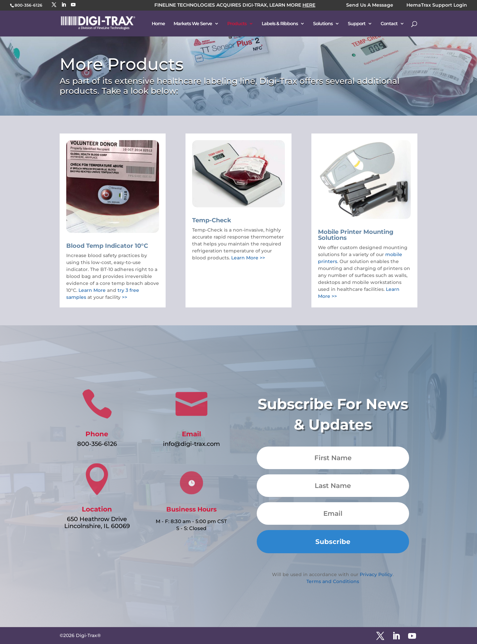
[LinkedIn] (63, 4)
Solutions (323, 24)
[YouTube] (73, 4)
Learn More (92, 290)
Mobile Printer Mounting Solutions (356, 235)
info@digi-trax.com (191, 444)
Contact (389, 24)
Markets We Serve (193, 24)
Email (191, 434)
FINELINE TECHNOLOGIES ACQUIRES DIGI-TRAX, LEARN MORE (234, 5)
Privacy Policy (376, 574)
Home (158, 24)
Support (356, 24)
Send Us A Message (369, 5)
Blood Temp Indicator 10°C (107, 245)
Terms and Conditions (332, 581)
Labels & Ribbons (280, 24)
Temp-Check (211, 220)
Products (236, 24)
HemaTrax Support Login (436, 5)
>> (124, 297)
